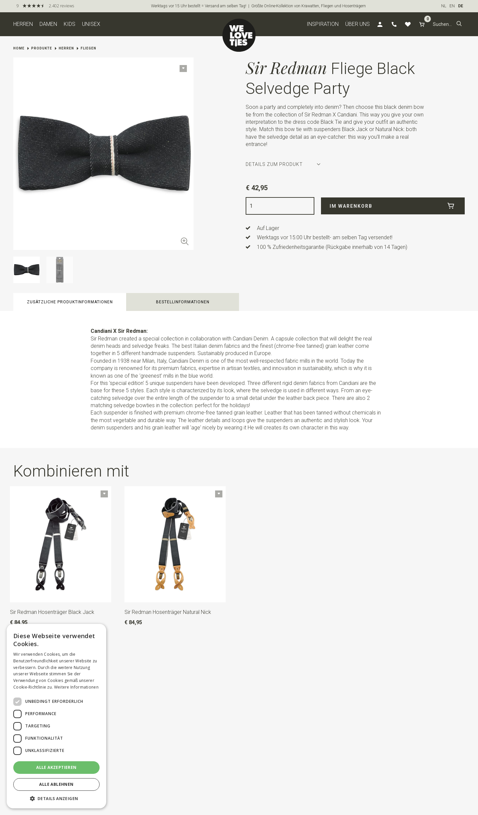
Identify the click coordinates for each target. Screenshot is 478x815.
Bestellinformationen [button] (182, 302)
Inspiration (323, 24)
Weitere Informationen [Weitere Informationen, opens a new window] (76, 687)
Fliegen (88, 48)
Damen (48, 24)
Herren (23, 24)
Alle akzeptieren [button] (56, 767)
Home (19, 48)
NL (443, 6)
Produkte (41, 48)
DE (460, 6)
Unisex (91, 24)
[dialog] (56, 716)
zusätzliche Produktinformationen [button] (70, 302)
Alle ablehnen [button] (56, 784)
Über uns (357, 24)
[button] (459, 24)
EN (452, 6)
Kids (69, 24)
